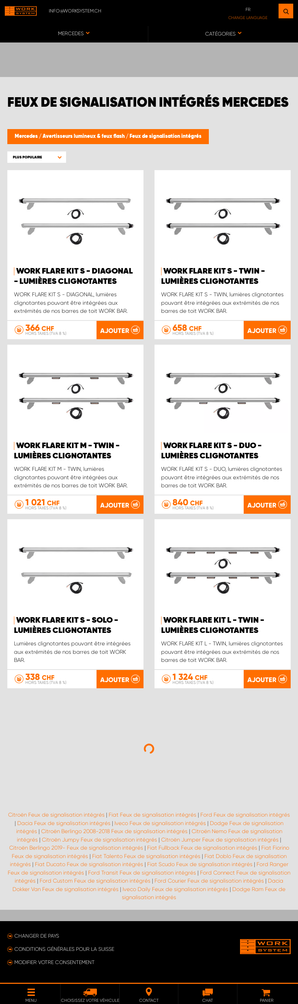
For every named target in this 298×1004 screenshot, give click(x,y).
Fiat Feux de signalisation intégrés (152, 814)
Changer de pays (36, 936)
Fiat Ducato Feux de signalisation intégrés (89, 864)
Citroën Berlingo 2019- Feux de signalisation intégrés (76, 847)
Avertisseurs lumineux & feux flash (84, 136)
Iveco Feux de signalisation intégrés (160, 823)
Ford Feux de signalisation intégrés (245, 814)
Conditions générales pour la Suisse (64, 949)
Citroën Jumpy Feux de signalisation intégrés (99, 839)
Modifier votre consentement (54, 962)
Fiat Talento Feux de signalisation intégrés (146, 856)
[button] (36, 157)
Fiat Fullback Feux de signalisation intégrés (202, 847)
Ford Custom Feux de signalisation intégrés (95, 880)
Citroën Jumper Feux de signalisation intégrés (220, 839)
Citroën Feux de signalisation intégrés (56, 814)
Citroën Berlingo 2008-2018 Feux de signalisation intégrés (114, 831)
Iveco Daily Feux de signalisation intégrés (175, 889)
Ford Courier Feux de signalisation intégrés (209, 880)
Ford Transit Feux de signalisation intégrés (142, 872)
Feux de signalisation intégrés (165, 136)
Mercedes (27, 136)
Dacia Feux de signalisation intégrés (63, 823)
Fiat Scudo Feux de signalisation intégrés (199, 864)
